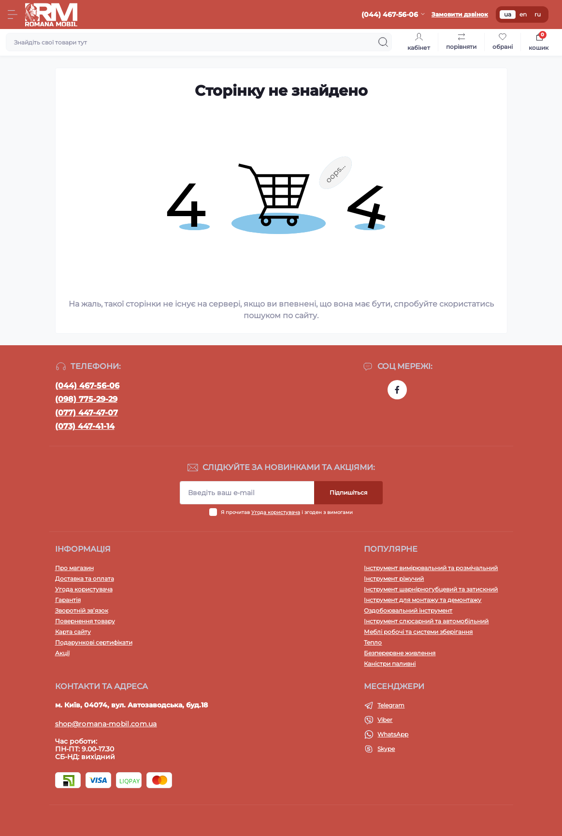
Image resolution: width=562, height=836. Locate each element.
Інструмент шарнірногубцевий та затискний (431, 589)
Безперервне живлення (399, 653)
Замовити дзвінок (460, 14)
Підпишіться (348, 492)
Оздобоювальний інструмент (408, 610)
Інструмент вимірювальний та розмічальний (431, 568)
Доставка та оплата (84, 578)
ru (537, 14)
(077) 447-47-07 (86, 412)
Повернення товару (85, 621)
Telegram (390, 705)
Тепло (373, 642)
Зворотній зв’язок (81, 610)
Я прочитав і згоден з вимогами (287, 512)
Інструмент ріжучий (394, 578)
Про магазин (74, 568)
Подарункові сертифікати (93, 642)
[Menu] (12, 14)
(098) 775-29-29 (86, 399)
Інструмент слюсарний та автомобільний (426, 621)
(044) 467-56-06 (87, 385)
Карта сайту (73, 631)
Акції (62, 653)
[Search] (383, 42)
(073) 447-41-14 (85, 426)
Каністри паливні (390, 663)
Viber (384, 719)
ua (507, 14)
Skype (386, 748)
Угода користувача (275, 512)
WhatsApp (392, 734)
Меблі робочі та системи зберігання (418, 631)
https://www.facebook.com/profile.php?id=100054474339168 (397, 390)
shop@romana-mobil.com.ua (106, 723)
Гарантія (68, 599)
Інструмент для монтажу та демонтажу (422, 599)
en (523, 14)
